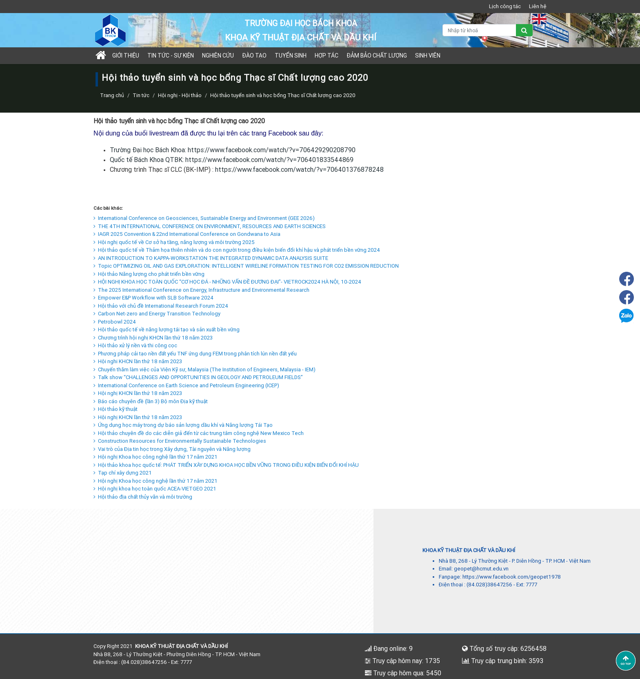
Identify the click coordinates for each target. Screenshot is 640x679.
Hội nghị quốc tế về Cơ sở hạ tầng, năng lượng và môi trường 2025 (174, 242)
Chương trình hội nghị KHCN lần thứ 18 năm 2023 (153, 337)
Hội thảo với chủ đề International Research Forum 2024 (160, 305)
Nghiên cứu (218, 55)
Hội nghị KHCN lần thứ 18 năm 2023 (137, 393)
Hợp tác (326, 55)
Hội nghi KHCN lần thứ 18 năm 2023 (137, 361)
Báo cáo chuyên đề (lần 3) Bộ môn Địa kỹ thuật (150, 401)
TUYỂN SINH (291, 55)
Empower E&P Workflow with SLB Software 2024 (153, 297)
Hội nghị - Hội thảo (180, 95)
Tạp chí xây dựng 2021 (122, 472)
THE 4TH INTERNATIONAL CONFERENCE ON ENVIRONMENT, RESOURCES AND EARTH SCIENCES (209, 226)
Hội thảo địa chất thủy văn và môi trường (142, 496)
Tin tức (141, 95)
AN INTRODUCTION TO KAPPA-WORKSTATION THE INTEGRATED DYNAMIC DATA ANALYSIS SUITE (210, 258)
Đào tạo (254, 55)
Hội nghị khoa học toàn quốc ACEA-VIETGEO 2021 (154, 488)
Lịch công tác (505, 6)
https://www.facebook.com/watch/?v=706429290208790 (272, 150)
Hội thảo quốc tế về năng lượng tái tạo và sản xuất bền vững (166, 329)
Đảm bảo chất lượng (377, 55)
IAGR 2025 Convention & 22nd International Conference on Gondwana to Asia (186, 234)
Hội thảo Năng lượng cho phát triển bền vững (148, 274)
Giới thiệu (125, 55)
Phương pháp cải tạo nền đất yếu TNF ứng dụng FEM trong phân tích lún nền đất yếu (195, 353)
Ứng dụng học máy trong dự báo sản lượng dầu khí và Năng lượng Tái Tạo (183, 425)
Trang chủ (112, 95)
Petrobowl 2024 (114, 321)
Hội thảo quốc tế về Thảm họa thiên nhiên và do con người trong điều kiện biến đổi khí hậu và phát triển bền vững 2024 (236, 249)
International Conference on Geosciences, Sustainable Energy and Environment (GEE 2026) (204, 218)
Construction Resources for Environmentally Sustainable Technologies (179, 440)
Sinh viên (427, 55)
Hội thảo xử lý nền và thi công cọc (135, 345)
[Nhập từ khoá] (479, 30)
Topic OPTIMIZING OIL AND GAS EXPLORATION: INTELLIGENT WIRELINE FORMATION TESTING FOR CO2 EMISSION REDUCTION (246, 265)
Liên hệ (538, 6)
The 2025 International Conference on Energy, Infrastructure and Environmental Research (201, 289)
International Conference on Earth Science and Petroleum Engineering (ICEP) (186, 385)
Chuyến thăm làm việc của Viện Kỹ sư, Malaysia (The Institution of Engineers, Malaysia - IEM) (204, 369)
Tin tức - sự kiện (170, 55)
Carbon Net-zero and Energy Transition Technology (156, 313)
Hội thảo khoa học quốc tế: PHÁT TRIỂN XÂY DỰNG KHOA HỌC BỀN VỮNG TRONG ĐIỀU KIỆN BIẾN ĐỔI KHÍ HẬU (226, 465)
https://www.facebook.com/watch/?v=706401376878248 (299, 169)
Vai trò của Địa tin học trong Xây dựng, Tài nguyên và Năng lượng (172, 449)
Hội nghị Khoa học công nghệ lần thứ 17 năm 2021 (155, 456)
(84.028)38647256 (489, 584)
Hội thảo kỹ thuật (115, 409)
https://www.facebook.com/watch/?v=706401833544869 (269, 159)
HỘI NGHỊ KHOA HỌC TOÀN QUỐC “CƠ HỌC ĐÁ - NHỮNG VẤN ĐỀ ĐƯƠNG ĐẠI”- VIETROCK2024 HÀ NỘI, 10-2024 (227, 281)
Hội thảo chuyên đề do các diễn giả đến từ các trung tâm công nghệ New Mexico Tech (198, 433)
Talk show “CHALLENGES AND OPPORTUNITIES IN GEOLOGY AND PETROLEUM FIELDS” (198, 377)
